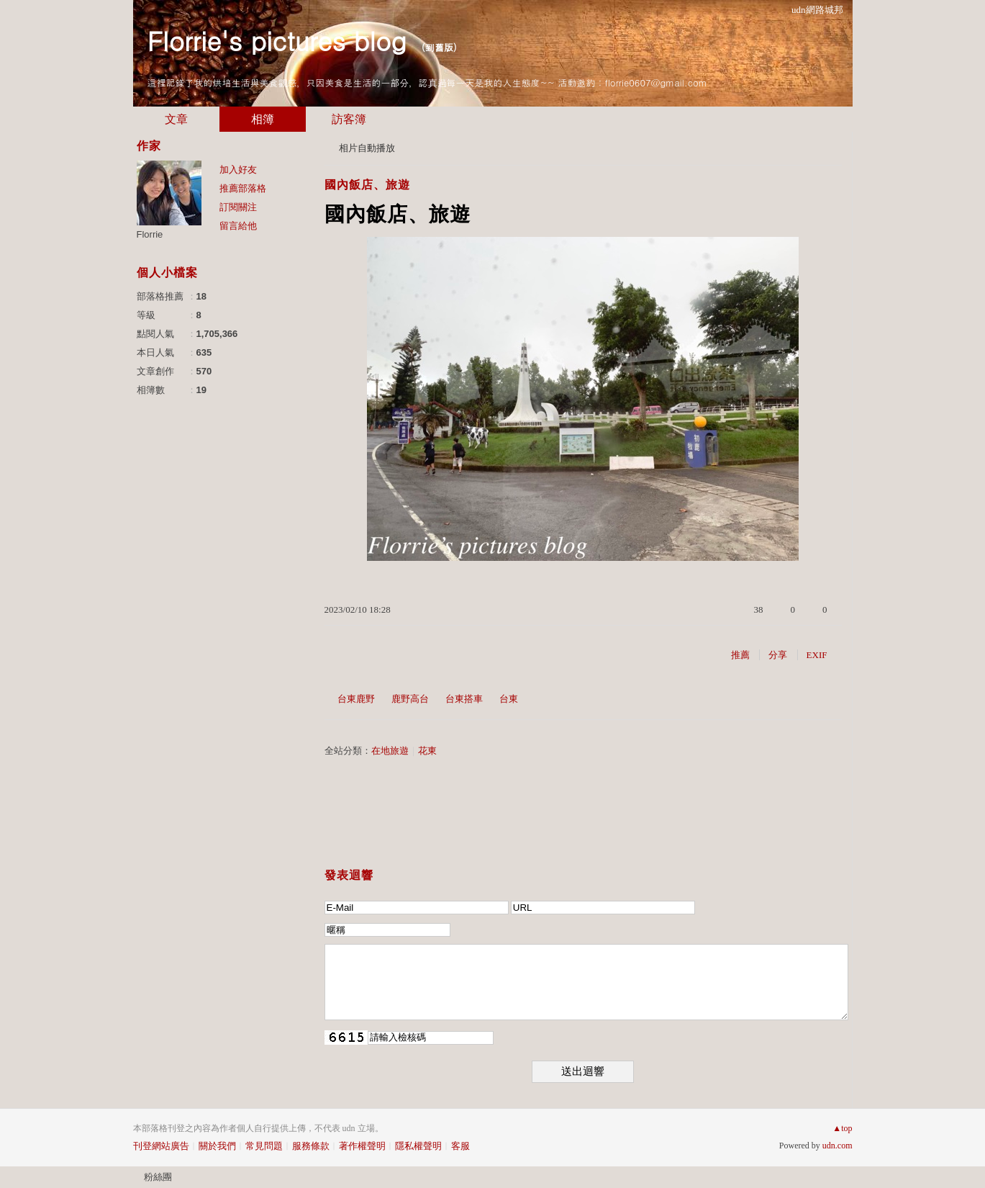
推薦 (740, 654)
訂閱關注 (238, 207)
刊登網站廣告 (161, 1145)
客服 (460, 1145)
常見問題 (264, 1145)
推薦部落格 (242, 188)
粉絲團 (158, 1176)
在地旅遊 (390, 750)
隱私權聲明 (418, 1145)
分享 (777, 654)
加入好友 (238, 169)
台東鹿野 (356, 698)
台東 (508, 698)
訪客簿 (349, 119)
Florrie (150, 234)
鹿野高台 (410, 698)
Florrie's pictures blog (277, 40)
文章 (176, 119)
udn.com (837, 1145)
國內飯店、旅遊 (367, 185)
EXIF (817, 654)
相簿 (262, 119)
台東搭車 (464, 698)
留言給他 (238, 225)
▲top (842, 1128)
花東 (427, 750)
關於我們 (217, 1145)
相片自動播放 (367, 148)
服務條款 (311, 1145)
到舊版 (439, 47)
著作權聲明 (362, 1145)
